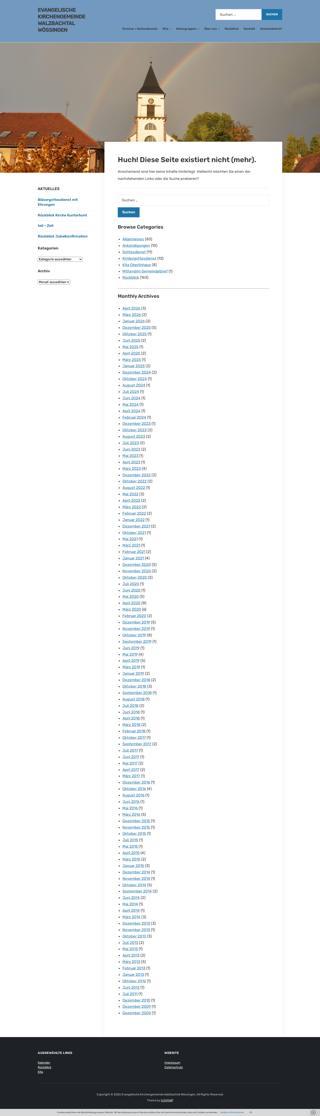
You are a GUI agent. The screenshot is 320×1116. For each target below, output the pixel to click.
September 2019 (137, 641)
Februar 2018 (134, 731)
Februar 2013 (133, 968)
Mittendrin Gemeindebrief (145, 271)
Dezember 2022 (136, 475)
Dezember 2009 (136, 1006)
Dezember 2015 (136, 821)
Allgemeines (133, 239)
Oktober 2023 (134, 430)
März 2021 (131, 545)
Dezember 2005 (136, 1013)
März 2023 (131, 468)
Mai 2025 (130, 347)
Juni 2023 (131, 449)
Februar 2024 (134, 417)
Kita (165, 28)
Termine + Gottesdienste (140, 28)
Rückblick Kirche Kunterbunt (62, 215)
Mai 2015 (130, 846)
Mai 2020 (130, 596)
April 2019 (131, 660)
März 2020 (131, 609)
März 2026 (131, 314)
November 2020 (136, 571)
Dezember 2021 (136, 526)
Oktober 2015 (134, 833)
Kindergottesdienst (139, 258)
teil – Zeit (46, 226)
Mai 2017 (130, 763)
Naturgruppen (186, 28)
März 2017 (131, 776)
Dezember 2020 (136, 564)
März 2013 (131, 961)
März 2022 (131, 507)
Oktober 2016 (134, 788)
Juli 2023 (130, 443)
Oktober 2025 (134, 334)
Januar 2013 (133, 974)
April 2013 (131, 955)
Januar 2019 (133, 673)
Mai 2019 (130, 654)
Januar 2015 (133, 865)
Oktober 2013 (134, 936)
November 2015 (136, 827)
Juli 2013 (130, 942)
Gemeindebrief (271, 28)
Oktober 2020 (134, 577)
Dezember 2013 (136, 923)
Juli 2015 (130, 840)
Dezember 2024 (136, 372)
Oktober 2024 (134, 379)
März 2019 (131, 667)
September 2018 (137, 692)
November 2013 (136, 930)
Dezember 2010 (136, 1000)
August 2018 (133, 699)
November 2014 (136, 878)
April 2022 (131, 500)
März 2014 (131, 917)
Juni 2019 (131, 648)
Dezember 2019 (136, 622)
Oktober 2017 (134, 737)
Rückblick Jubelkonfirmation (63, 236)
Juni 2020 (131, 590)
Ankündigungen (136, 245)
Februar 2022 (134, 513)
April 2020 (131, 603)
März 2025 (131, 359)
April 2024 (131, 411)
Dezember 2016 (136, 782)
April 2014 (131, 910)
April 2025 (131, 353)
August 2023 (133, 436)
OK (250, 1112)
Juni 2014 (131, 897)
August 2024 (133, 385)
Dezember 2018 (136, 680)
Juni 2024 (131, 398)
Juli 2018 (130, 705)
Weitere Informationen (232, 1112)
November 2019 (136, 628)
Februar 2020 (134, 616)
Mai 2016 (130, 808)
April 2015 (131, 853)
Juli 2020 (130, 584)
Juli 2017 (130, 750)
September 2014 (137, 891)
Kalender (44, 1063)
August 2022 (133, 487)
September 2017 (136, 744)
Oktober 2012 (134, 981)
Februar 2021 (133, 551)
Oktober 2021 (134, 532)
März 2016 (131, 814)
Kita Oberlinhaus (136, 265)
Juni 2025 (131, 340)
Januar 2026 (133, 321)
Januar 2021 (133, 558)
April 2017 (130, 769)
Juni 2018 (131, 712)
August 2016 (133, 795)
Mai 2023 (130, 455)
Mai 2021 (130, 539)
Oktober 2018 (134, 686)
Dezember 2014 (136, 872)
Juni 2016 (131, 801)
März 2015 (131, 859)
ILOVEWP (167, 1100)
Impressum (172, 1063)
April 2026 (131, 308)
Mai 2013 (130, 949)
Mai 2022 (130, 494)
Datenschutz (173, 1067)
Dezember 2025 (136, 327)
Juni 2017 (130, 757)
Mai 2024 (130, 404)
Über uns (210, 28)
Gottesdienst (134, 252)
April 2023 (131, 462)
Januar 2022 (133, 520)
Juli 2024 (130, 391)
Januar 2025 (133, 366)
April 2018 (131, 718)
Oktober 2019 (134, 635)
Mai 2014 (130, 904)
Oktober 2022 (134, 481)
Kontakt (249, 28)
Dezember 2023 (136, 423)
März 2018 (131, 724)
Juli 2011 (130, 994)
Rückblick (232, 28)
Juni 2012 (131, 987)
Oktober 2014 (134, 885)
